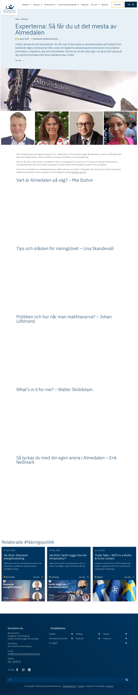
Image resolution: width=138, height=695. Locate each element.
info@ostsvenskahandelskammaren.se (24, 654)
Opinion (36, 4)
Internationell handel (67, 4)
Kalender (85, 4)
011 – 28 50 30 (14, 661)
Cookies (81, 686)
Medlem (25, 4)
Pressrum (107, 638)
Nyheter (104, 4)
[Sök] (126, 680)
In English (53, 643)
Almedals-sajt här (78, 172)
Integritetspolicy (69, 686)
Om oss (94, 4)
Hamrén (110, 686)
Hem (17, 19)
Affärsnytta (49, 4)
